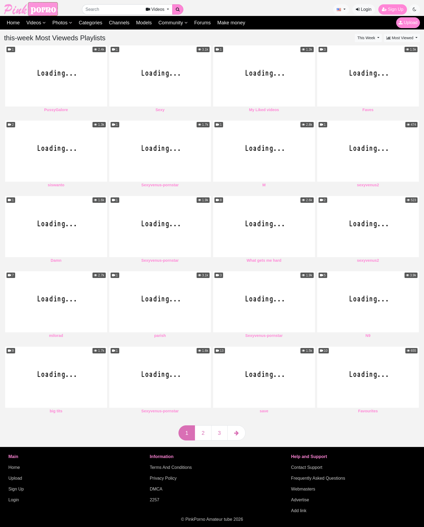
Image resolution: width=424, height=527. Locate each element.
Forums (202, 22)
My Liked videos (264, 110)
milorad (56, 335)
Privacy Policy (163, 478)
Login (364, 9)
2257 (155, 500)
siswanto (56, 185)
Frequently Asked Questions (318, 478)
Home (13, 22)
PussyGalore (56, 110)
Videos (36, 22)
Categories (90, 22)
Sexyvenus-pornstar (160, 185)
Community (173, 22)
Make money (231, 22)
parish (160, 335)
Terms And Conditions (171, 467)
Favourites (368, 411)
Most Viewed (400, 38)
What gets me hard (264, 260)
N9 (368, 335)
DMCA (156, 489)
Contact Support (306, 467)
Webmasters (303, 489)
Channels (119, 22)
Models (144, 22)
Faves (367, 110)
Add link (298, 510)
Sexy (160, 110)
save (264, 411)
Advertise (300, 500)
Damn (56, 260)
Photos (62, 22)
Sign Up (392, 9)
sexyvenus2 (368, 185)
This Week (366, 38)
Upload (408, 22)
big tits (56, 411)
